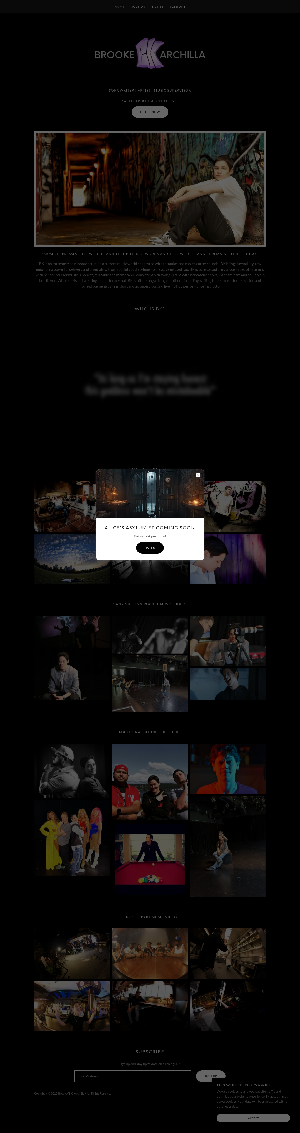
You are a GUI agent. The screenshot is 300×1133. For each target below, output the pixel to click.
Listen (150, 548)
